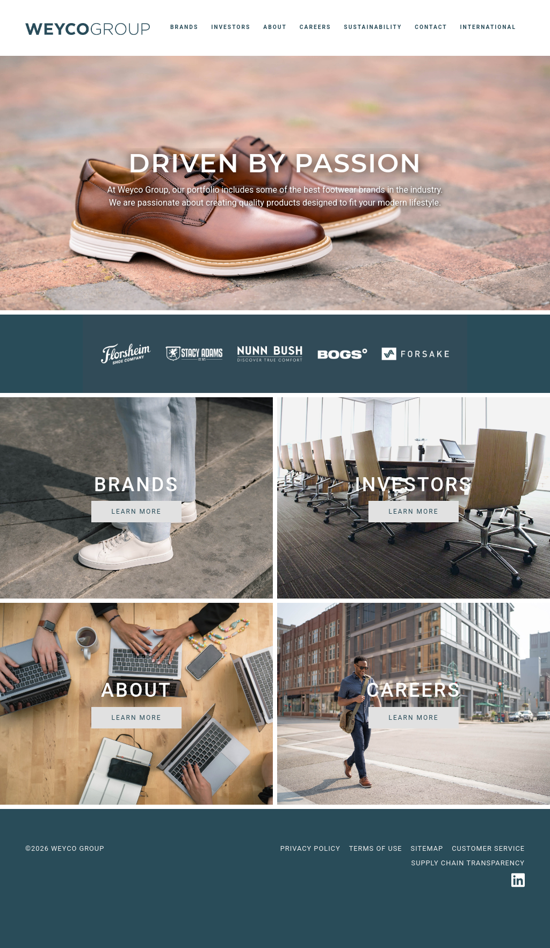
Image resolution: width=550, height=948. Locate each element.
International (488, 27)
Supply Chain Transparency (468, 863)
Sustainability (373, 27)
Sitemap (427, 848)
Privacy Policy (310, 848)
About (275, 27)
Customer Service (488, 848)
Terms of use (375, 848)
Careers (315, 27)
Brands (186, 27)
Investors (230, 27)
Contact (431, 27)
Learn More (137, 511)
